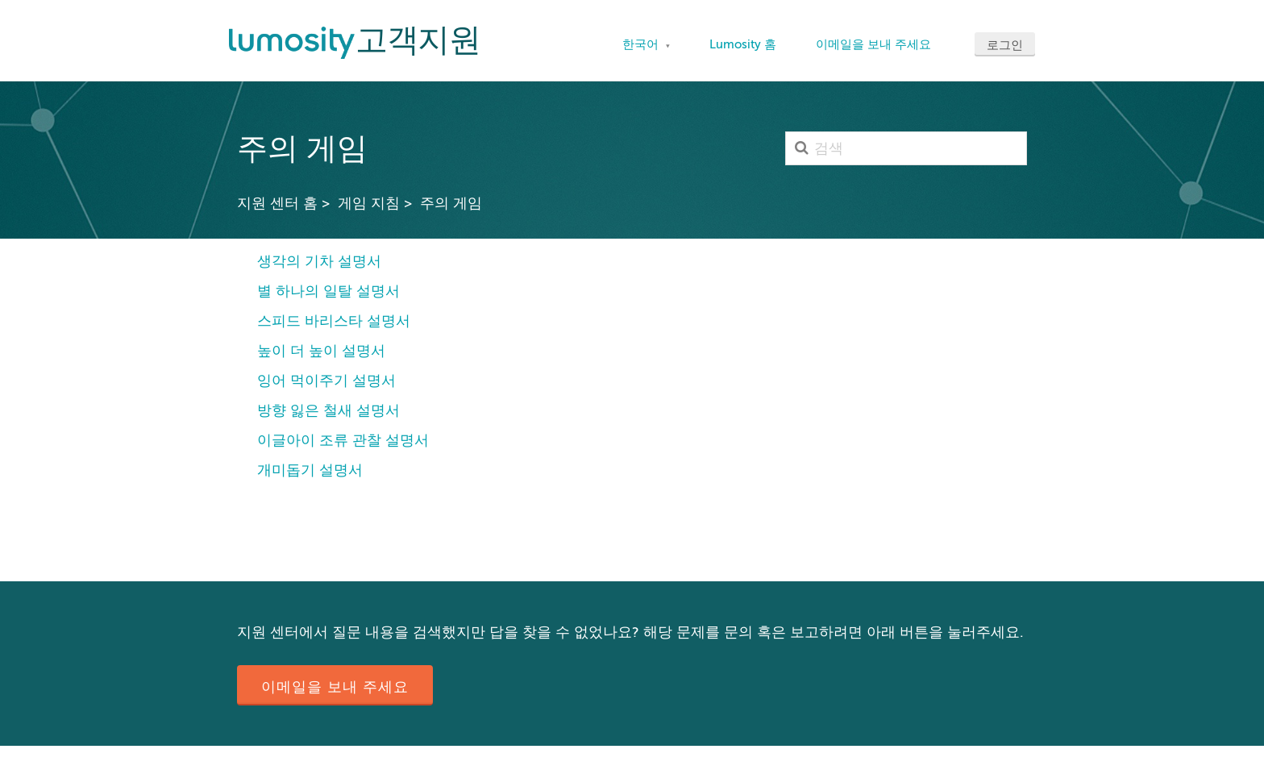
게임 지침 (369, 203)
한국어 (642, 44)
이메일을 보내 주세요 (873, 44)
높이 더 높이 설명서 (321, 351)
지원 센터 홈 (277, 203)
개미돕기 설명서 (310, 470)
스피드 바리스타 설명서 (333, 321)
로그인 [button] (1005, 45)
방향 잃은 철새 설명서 (328, 410)
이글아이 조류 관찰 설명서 (343, 440)
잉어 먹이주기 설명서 (326, 380)
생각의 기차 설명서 (319, 261)
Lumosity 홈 (742, 44)
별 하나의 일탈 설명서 (328, 291)
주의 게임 (451, 203)
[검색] (906, 148)
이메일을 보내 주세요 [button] (335, 687)
